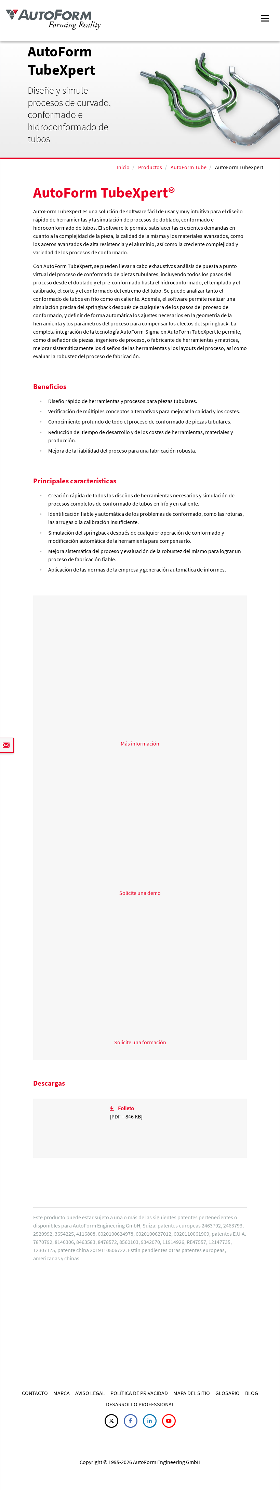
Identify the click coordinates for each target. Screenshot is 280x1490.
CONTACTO (35, 1393)
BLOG (251, 1393)
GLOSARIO (227, 1393)
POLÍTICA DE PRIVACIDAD (139, 1393)
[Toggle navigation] (265, 17)
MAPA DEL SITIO (191, 1393)
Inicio (123, 167)
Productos (150, 167)
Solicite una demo (140, 892)
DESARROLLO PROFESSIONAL (140, 1404)
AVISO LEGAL (90, 1393)
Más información (140, 743)
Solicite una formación (140, 1042)
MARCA (61, 1393)
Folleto (126, 1108)
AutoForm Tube (188, 167)
